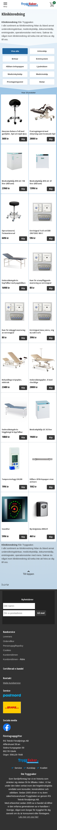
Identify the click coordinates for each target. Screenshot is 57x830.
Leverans (7, 636)
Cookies (7, 650)
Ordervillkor (8, 641)
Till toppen (28, 572)
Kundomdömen (10, 655)
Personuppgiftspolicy (13, 646)
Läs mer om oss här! (28, 817)
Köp (23, 139)
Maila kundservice (12, 683)
